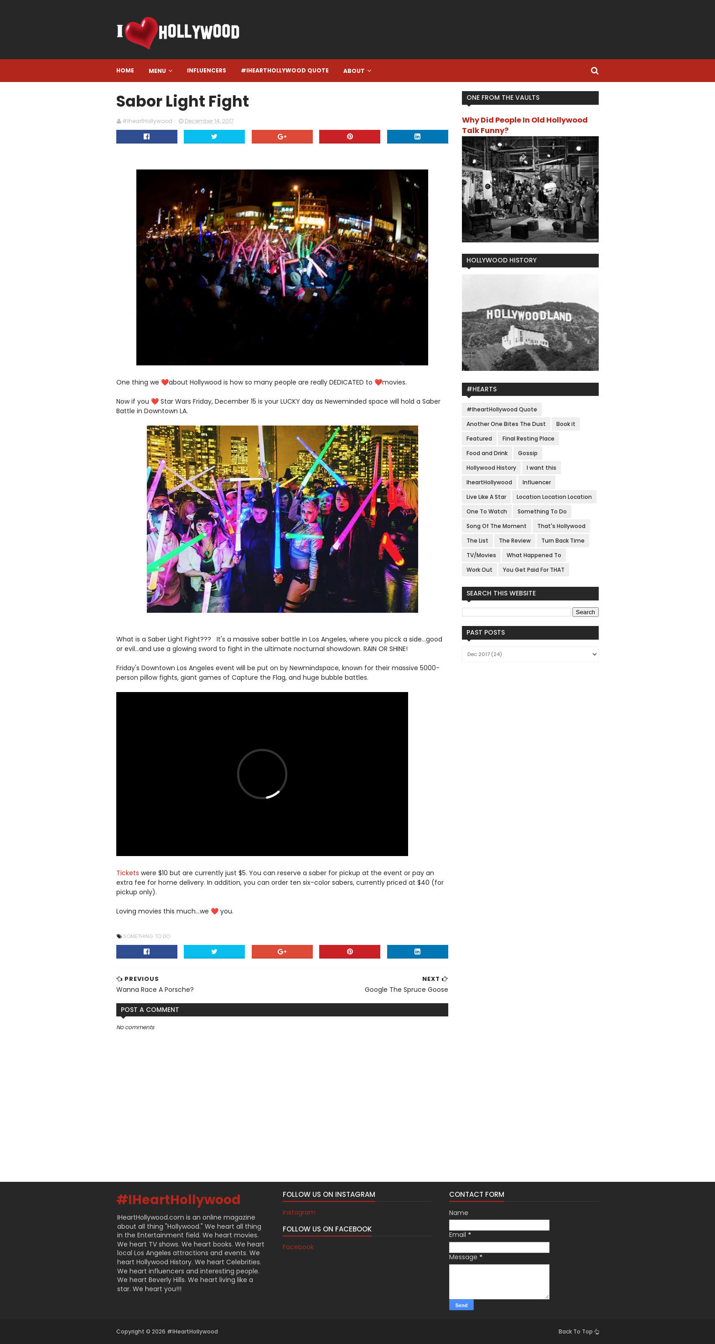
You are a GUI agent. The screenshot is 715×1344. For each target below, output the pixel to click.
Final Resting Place (528, 438)
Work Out (479, 570)
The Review (515, 540)
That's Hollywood (561, 526)
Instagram (299, 1212)
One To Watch (486, 511)
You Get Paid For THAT (534, 570)
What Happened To (534, 555)
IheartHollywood (489, 482)
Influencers (206, 70)
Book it (565, 424)
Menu (157, 71)
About (354, 71)
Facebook (298, 1247)
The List (477, 540)
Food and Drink (487, 453)
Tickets (127, 872)
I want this (541, 468)
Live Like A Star (486, 497)
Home (125, 70)
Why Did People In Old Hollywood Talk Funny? (525, 125)
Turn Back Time (563, 540)
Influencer (537, 482)
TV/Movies (481, 555)
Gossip (528, 453)
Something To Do (146, 936)
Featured (479, 438)
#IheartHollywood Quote (285, 70)
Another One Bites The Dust (506, 424)
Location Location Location (554, 497)
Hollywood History (491, 468)
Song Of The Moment (496, 526)
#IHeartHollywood (178, 1200)
